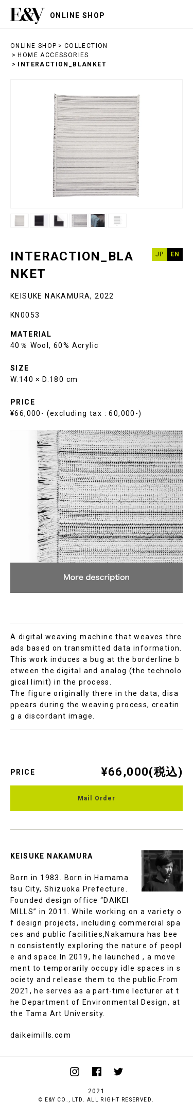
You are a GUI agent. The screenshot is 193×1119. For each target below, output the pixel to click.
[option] (96, 143)
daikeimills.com (40, 1035)
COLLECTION (86, 45)
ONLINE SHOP (33, 45)
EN (175, 254)
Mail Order (97, 798)
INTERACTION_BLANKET (62, 64)
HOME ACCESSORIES (53, 55)
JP (159, 254)
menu (177, 14)
